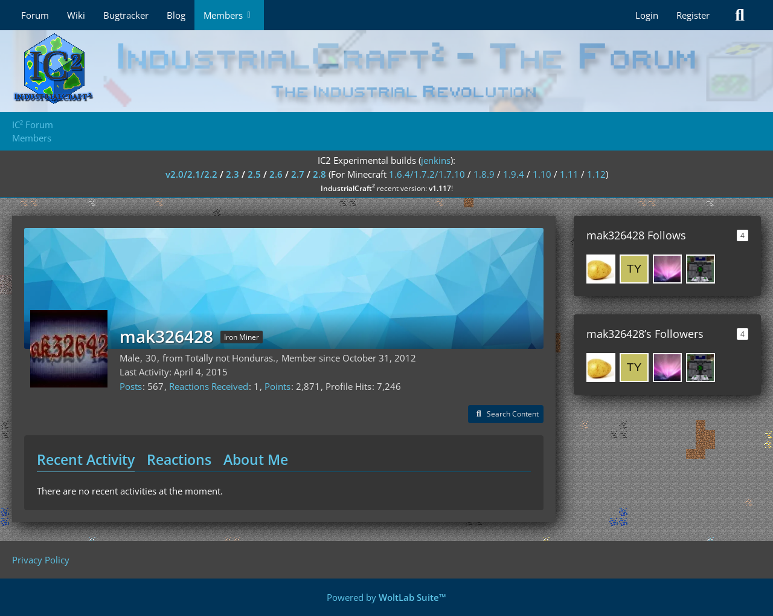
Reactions (179, 459)
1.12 (596, 174)
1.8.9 (484, 174)
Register (693, 15)
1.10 (542, 174)
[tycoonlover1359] (634, 269)
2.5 (254, 174)
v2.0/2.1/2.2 (191, 174)
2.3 (232, 174)
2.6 (276, 174)
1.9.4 (513, 174)
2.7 (297, 174)
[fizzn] (700, 269)
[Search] (740, 15)
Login (646, 15)
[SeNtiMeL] (667, 269)
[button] (506, 414)
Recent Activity (86, 459)
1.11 (569, 174)
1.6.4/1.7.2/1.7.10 (427, 174)
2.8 (319, 174)
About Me (255, 459)
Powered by (386, 597)
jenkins (436, 160)
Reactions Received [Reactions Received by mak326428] (208, 386)
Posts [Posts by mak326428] (131, 386)
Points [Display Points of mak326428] (277, 386)
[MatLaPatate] (600, 269)
